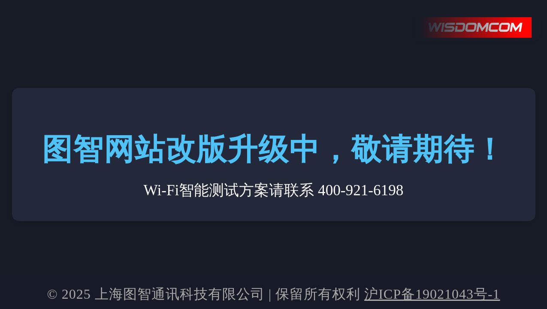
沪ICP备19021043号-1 (432, 294)
